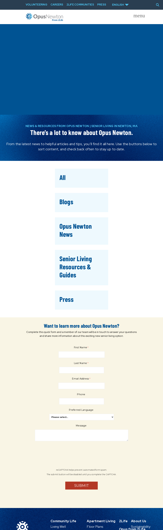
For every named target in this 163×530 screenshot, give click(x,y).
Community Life (63, 521)
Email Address (80, 378)
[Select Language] (120, 5)
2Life (123, 521)
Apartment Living (101, 521)
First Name (80, 347)
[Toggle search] (159, 5)
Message (81, 425)
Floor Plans (95, 526)
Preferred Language (81, 409)
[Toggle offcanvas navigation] (136, 17)
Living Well (58, 526)
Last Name (80, 363)
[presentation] (60, 456)
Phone (81, 394)
